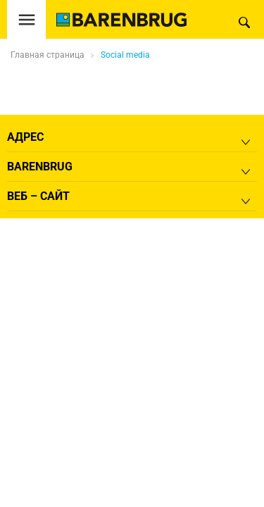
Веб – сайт (38, 196)
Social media (125, 55)
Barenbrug (40, 166)
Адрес (25, 137)
